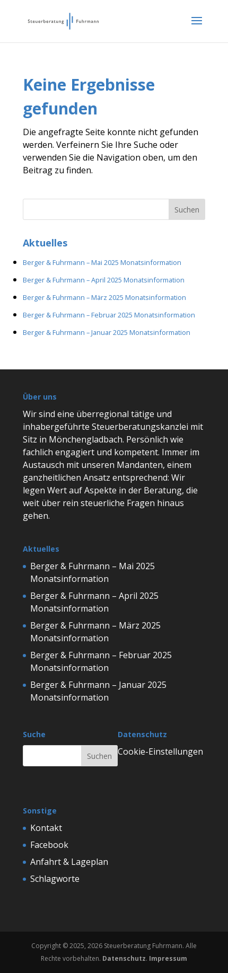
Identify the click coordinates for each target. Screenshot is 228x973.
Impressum (168, 958)
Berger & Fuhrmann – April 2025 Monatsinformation (104, 280)
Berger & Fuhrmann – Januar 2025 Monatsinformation (106, 332)
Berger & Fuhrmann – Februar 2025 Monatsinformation (109, 315)
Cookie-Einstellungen (160, 751)
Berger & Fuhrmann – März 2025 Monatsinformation (104, 297)
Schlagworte (55, 878)
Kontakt (46, 828)
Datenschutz (124, 958)
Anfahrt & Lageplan (69, 862)
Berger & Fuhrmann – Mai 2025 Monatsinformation (102, 262)
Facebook (49, 845)
